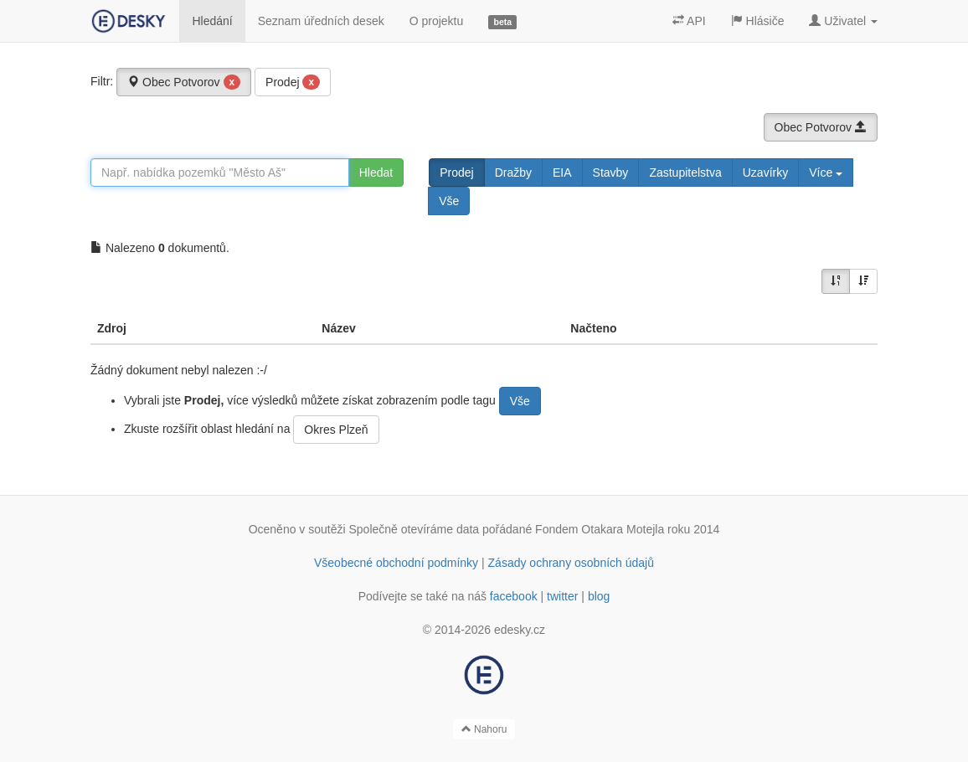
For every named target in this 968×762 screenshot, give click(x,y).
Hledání (212, 21)
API (689, 21)
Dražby (513, 172)
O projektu (436, 21)
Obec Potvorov (183, 82)
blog (599, 596)
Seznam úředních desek (321, 21)
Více (825, 172)
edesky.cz (519, 629)
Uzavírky (765, 172)
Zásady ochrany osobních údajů (571, 562)
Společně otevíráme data (414, 529)
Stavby (611, 172)
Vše (449, 201)
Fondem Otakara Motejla (599, 529)
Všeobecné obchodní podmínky (396, 562)
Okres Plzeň (336, 429)
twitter (562, 596)
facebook (514, 596)
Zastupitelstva (685, 172)
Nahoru (484, 729)
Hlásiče (758, 21)
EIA (562, 172)
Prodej (292, 82)
